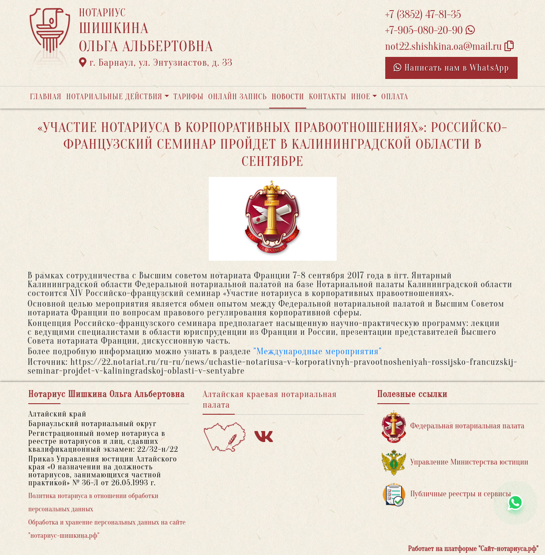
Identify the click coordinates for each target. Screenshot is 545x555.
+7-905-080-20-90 (430, 31)
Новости (287, 96)
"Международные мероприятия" (317, 351)
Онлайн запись (237, 96)
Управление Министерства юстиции (455, 463)
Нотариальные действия (114, 96)
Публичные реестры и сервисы (446, 494)
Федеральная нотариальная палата (453, 426)
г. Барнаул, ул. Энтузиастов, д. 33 (156, 62)
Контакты (327, 96)
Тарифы (188, 96)
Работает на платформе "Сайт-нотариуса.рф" (473, 549)
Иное (360, 96)
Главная (46, 96)
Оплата (394, 96)
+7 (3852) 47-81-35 (423, 15)
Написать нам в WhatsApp (451, 68)
